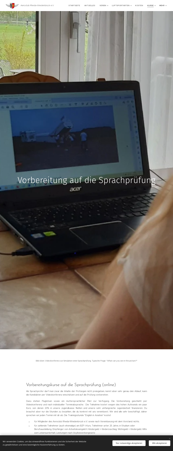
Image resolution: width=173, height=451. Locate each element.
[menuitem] (77, 5)
